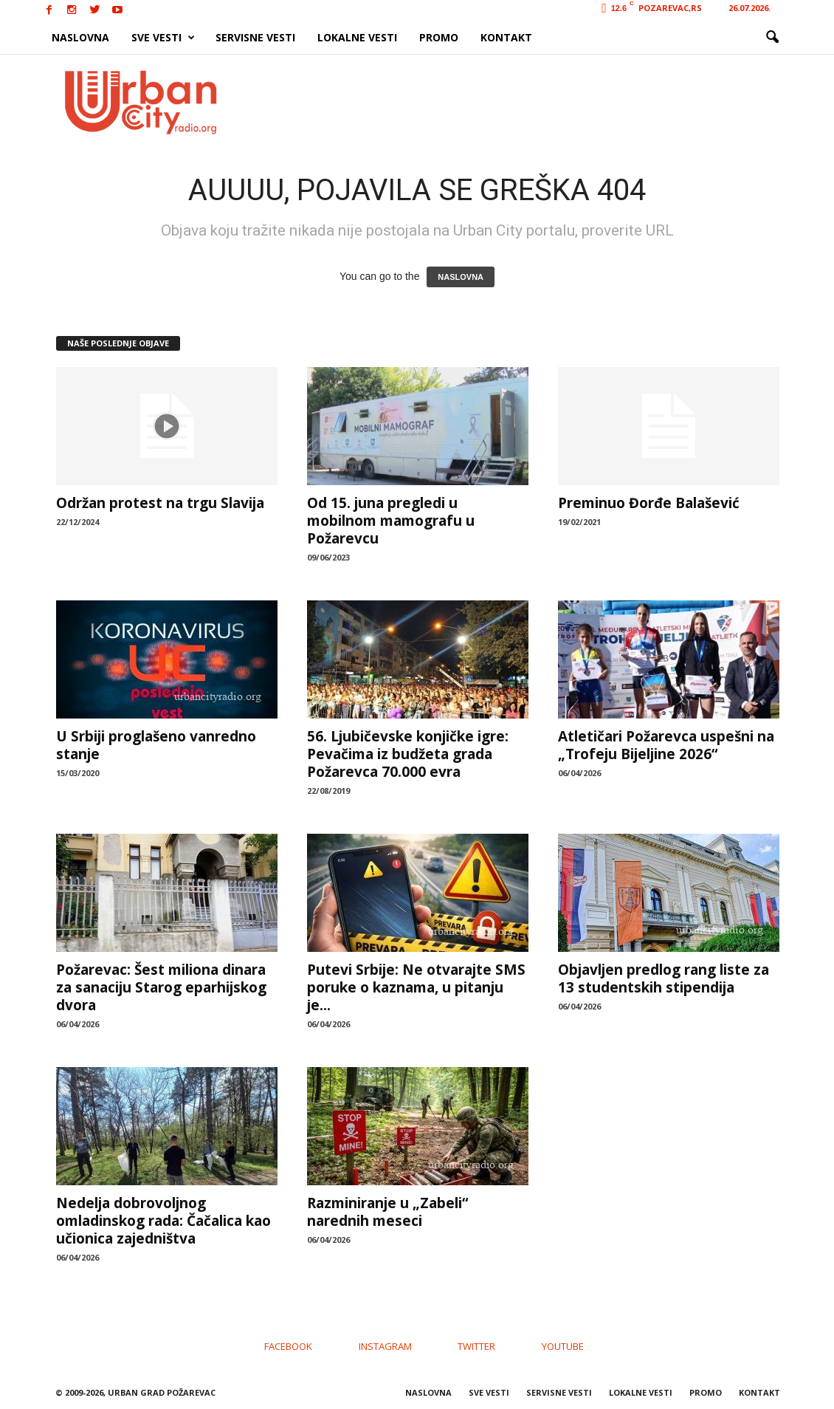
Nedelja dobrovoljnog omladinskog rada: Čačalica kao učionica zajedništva (163, 1220)
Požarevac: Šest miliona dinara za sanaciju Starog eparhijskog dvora (161, 987)
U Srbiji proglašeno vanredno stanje (156, 745)
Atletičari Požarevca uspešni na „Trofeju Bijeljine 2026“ (666, 745)
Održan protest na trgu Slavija (160, 502)
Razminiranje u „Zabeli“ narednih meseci (387, 1211)
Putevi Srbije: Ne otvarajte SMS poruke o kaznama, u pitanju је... (416, 987)
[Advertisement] (525, 102)
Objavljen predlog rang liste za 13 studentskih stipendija (663, 978)
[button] (772, 37)
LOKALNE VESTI (357, 37)
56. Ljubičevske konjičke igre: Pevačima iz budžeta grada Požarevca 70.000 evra (408, 754)
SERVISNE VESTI (255, 37)
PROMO (438, 37)
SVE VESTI (163, 37)
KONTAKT (506, 37)
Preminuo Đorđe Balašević (649, 502)
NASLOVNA (80, 37)
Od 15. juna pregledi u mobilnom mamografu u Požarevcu (391, 520)
